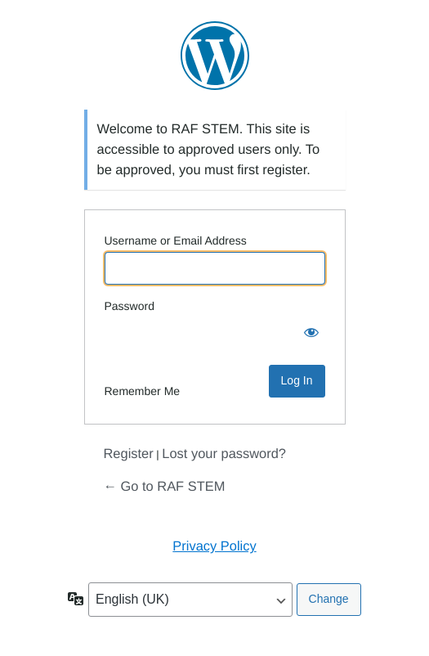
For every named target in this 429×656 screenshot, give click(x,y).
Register (129, 454)
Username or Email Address (176, 240)
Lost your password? (224, 454)
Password (129, 305)
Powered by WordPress (215, 55)
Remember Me (143, 391)
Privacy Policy (214, 546)
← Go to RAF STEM (165, 486)
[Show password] (309, 333)
